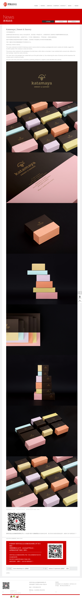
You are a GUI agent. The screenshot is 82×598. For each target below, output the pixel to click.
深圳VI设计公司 (73, 584)
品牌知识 (74, 21)
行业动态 (61, 21)
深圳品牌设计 (66, 584)
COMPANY (56, 5)
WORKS (43, 5)
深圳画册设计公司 (59, 584)
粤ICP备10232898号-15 (65, 585)
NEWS (69, 5)
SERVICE (49, 5)
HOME (36, 5)
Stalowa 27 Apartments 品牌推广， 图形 (59, 568)
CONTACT (63, 5)
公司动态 (48, 21)
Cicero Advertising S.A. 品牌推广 (21, 568)
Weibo (76, 5)
